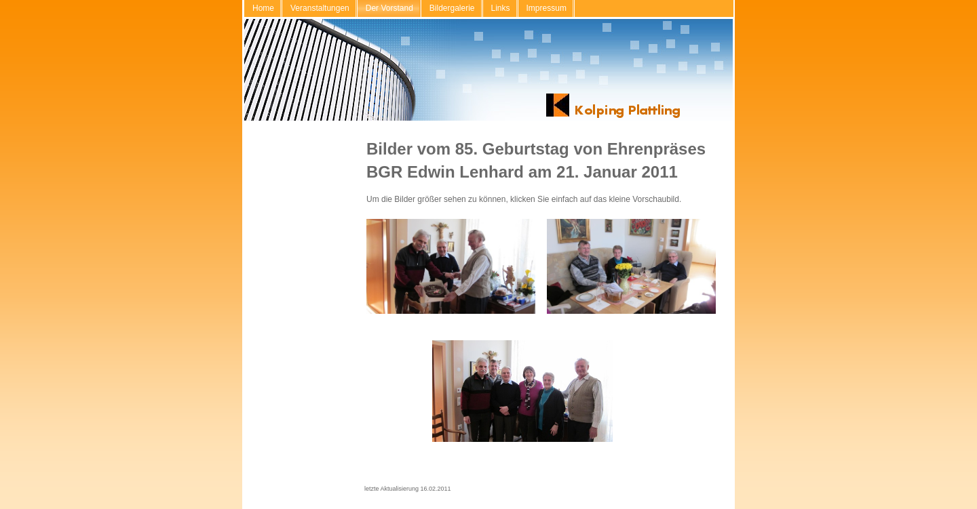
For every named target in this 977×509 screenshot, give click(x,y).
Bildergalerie (452, 8)
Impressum (546, 8)
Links (500, 8)
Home (263, 8)
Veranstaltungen (319, 8)
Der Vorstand (389, 8)
